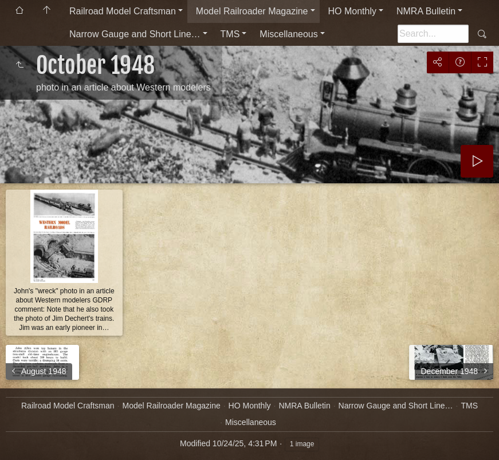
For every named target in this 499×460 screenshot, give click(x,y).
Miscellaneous (288, 34)
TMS (230, 34)
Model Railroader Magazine (252, 11)
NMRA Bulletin (425, 11)
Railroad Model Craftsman (122, 11)
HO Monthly (352, 11)
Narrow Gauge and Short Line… (135, 34)
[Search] (433, 34)
